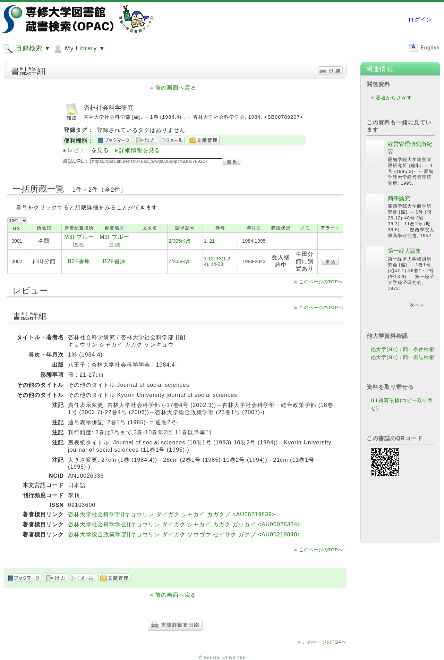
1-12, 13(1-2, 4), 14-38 (218, 261)
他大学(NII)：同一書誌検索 (402, 357)
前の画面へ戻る (175, 88)
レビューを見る (88, 150)
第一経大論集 (404, 251)
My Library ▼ (78, 48)
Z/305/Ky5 (179, 241)
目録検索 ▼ (27, 48)
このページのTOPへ (321, 281)
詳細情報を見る (139, 150)
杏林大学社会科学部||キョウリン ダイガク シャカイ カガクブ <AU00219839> (171, 514)
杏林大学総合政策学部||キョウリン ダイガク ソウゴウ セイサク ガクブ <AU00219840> (184, 534)
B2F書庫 (79, 261)
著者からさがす (394, 97)
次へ (415, 305)
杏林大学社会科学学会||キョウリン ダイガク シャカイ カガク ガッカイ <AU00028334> (184, 524)
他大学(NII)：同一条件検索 (402, 349)
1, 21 (209, 241)
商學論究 (399, 198)
